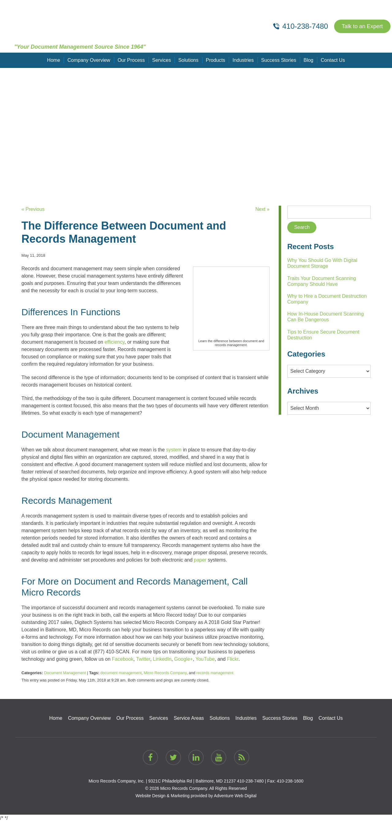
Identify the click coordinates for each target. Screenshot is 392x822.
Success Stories (278, 60)
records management (214, 673)
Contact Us (333, 60)
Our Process (131, 60)
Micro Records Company (165, 673)
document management (120, 673)
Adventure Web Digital (235, 795)
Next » (262, 209)
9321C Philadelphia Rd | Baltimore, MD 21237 (192, 781)
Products (215, 60)
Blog (308, 60)
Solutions (188, 60)
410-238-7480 (250, 781)
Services (161, 60)
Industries (243, 60)
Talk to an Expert (362, 26)
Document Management (65, 673)
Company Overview (88, 60)
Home (53, 60)
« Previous (33, 209)
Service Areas (189, 718)
